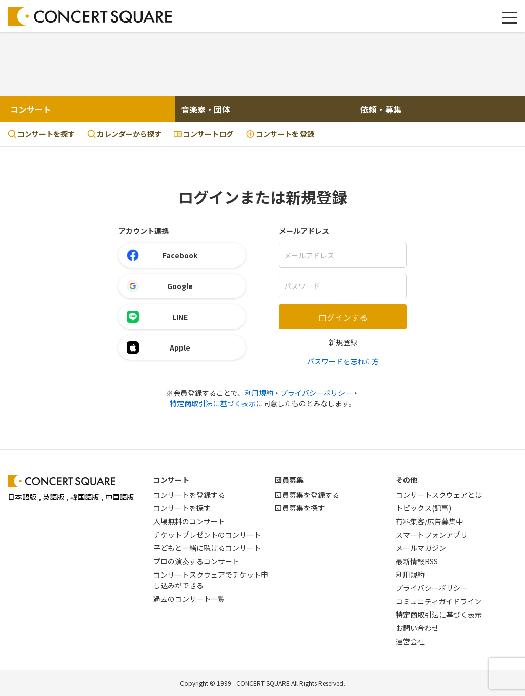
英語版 (53, 497)
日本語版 (22, 497)
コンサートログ (203, 134)
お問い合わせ (417, 628)
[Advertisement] (262, 63)
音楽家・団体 (205, 109)
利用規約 (259, 392)
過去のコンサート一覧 (189, 598)
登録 (280, 134)
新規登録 (343, 342)
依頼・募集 (380, 109)
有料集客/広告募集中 (429, 521)
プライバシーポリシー (316, 392)
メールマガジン (421, 548)
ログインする (343, 317)
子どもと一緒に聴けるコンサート (207, 548)
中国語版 (119, 497)
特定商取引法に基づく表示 (213, 403)
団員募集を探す (300, 508)
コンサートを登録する (189, 494)
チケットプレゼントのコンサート (207, 534)
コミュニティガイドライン (438, 601)
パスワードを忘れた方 (343, 361)
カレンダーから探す (124, 134)
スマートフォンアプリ (432, 534)
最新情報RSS (417, 561)
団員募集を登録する (307, 494)
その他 (406, 480)
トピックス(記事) (423, 508)
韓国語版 (84, 497)
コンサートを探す (41, 134)
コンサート (30, 109)
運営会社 (410, 641)
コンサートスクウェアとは (439, 494)
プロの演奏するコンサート (196, 561)
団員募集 (289, 480)
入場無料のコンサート (189, 521)
